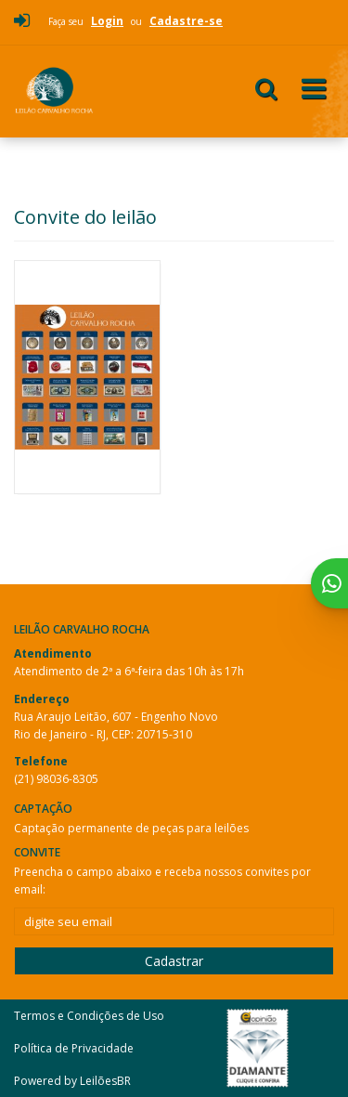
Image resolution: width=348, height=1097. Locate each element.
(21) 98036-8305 (56, 779)
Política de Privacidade (74, 1048)
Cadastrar (174, 961)
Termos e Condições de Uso (89, 1016)
